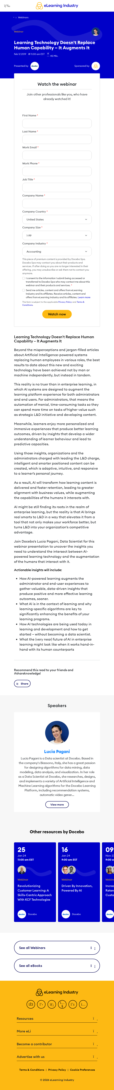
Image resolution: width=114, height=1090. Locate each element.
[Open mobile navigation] (6, 5)
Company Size (32, 227)
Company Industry (35, 243)
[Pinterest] (73, 1004)
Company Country (35, 211)
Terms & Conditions (31, 1069)
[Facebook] (31, 1004)
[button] (22, 683)
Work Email (30, 147)
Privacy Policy (65, 302)
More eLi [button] (57, 1031)
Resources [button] (57, 1019)
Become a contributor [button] (57, 1044)
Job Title (28, 179)
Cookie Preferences (82, 1069)
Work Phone (30, 163)
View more (57, 804)
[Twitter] (41, 1004)
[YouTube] (62, 1004)
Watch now (57, 314)
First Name (30, 115)
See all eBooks (57, 965)
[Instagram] (83, 1004)
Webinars (23, 17)
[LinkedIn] (52, 1004)
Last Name (30, 131)
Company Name (33, 195)
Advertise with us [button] (57, 1057)
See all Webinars (57, 948)
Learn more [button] (84, 297)
